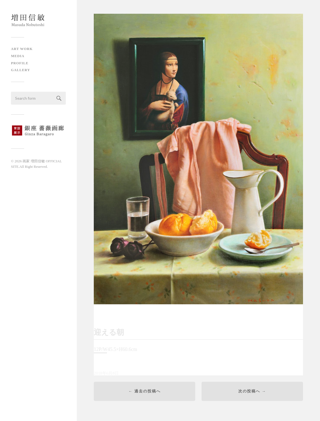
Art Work (22, 49)
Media (17, 56)
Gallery (20, 70)
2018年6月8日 (106, 374)
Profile (20, 63)
